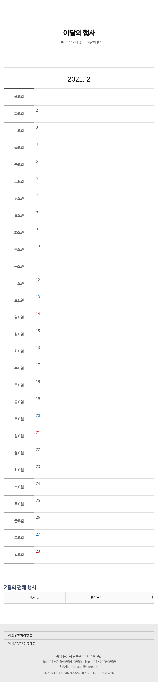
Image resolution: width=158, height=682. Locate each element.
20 (38, 416)
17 (38, 365)
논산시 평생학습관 (38, 9)
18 (38, 382)
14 (38, 314)
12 (38, 280)
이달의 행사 (95, 42)
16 (38, 348)
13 (38, 297)
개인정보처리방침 (20, 635)
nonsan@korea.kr (85, 667)
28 (38, 551)
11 (38, 263)
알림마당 (75, 42)
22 (38, 450)
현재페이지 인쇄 (84, 55)
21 (38, 433)
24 (38, 484)
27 (38, 534)
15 (38, 331)
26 (38, 517)
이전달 (45, 79)
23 (38, 467)
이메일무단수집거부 (21, 643)
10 (38, 246)
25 (38, 500)
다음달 (113, 79)
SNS (73, 55)
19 (38, 399)
